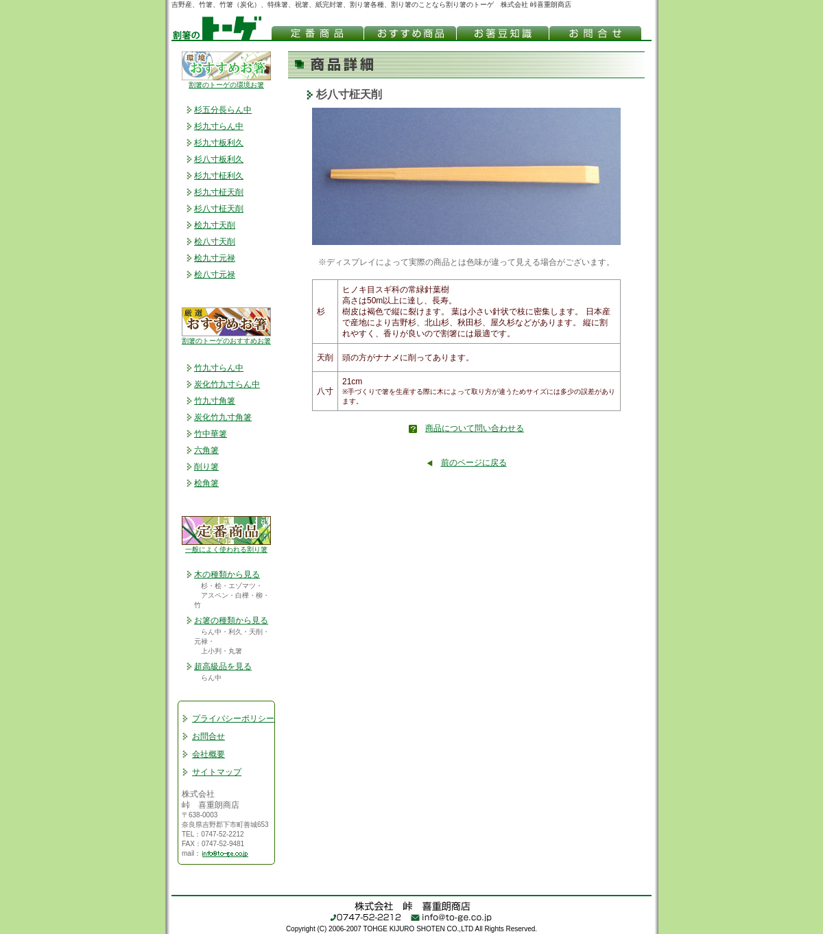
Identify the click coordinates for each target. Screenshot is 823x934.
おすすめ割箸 (409, 33)
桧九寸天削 (214, 225)
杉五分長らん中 (223, 110)
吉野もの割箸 (317, 33)
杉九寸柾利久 (218, 175)
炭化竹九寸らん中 (227, 384)
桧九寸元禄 (214, 258)
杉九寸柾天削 (218, 192)
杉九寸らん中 (218, 126)
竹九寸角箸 (214, 401)
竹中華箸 (210, 434)
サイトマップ (216, 772)
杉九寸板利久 (218, 143)
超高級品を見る (223, 666)
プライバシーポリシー (233, 718)
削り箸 (206, 466)
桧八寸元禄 (214, 274)
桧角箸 (206, 483)
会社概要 (208, 754)
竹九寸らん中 (218, 368)
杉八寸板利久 (218, 159)
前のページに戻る (474, 462)
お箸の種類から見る (231, 620)
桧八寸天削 (214, 241)
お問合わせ (595, 33)
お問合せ (208, 736)
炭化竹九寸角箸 (223, 417)
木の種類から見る (227, 574)
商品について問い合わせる (474, 428)
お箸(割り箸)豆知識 (502, 33)
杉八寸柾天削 (218, 208)
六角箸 (206, 450)
